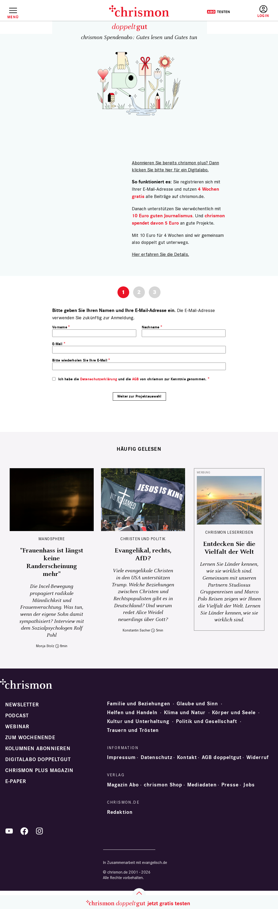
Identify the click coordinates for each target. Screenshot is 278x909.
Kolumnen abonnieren (37, 748)
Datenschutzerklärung (98, 379)
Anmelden (263, 11)
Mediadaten (202, 785)
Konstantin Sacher (136, 630)
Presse (230, 785)
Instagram (39, 831)
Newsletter (22, 705)
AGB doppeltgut (222, 757)
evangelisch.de (154, 862)
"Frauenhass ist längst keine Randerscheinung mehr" (51, 562)
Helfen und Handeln (132, 712)
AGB (135, 379)
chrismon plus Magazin (39, 770)
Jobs (249, 785)
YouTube (9, 831)
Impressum (121, 757)
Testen (218, 12)
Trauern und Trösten (133, 730)
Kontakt (187, 757)
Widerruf (257, 757)
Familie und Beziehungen (138, 704)
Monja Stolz (45, 646)
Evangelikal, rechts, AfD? (143, 554)
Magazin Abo (123, 785)
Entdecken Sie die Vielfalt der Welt (229, 548)
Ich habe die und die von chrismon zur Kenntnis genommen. (132, 379)
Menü (13, 17)
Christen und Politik (142, 538)
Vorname (59, 327)
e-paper (15, 781)
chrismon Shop (163, 785)
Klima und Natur (185, 712)
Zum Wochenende (30, 738)
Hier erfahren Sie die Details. (160, 254)
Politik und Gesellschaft (206, 721)
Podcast (17, 716)
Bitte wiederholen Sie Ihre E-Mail (79, 360)
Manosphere (51, 538)
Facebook (24, 831)
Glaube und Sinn (197, 704)
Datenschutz (156, 757)
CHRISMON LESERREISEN (229, 532)
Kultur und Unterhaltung (138, 721)
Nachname (150, 327)
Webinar (17, 727)
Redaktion (120, 812)
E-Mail (57, 344)
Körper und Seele (234, 712)
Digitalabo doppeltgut (38, 759)
